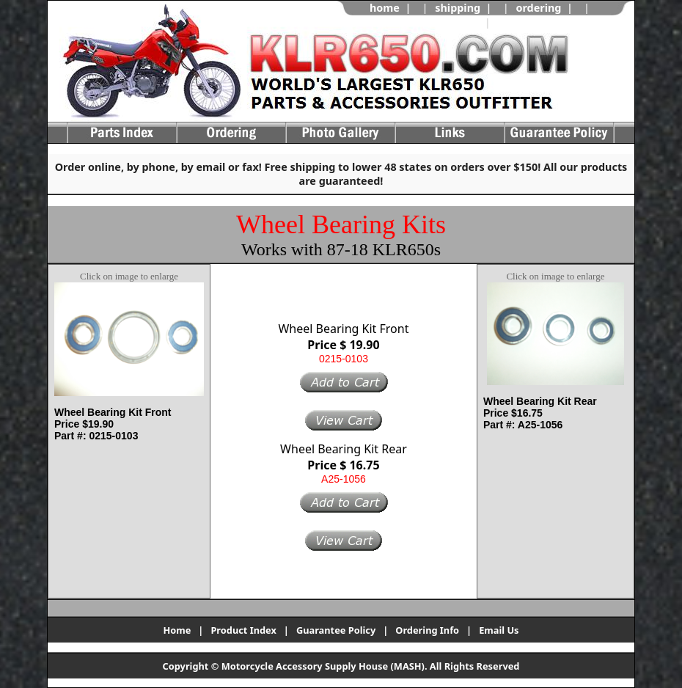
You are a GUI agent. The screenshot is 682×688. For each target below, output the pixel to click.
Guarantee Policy (335, 630)
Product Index (243, 630)
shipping (457, 8)
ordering (538, 8)
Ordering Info (427, 630)
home (385, 8)
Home (177, 630)
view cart (521, 22)
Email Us (498, 630)
